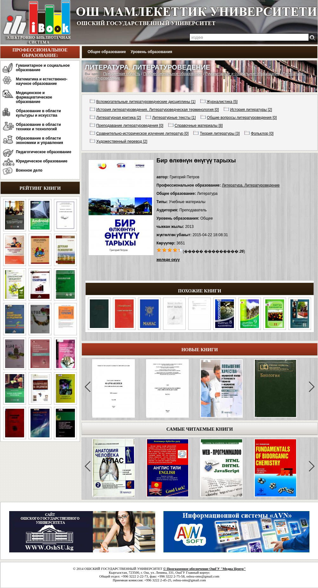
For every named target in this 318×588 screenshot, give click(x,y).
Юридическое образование (42, 161)
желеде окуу (168, 259)
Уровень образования (151, 52)
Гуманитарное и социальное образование (43, 67)
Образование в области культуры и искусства (38, 113)
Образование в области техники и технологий (38, 126)
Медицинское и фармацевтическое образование (34, 97)
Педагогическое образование (43, 152)
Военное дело (29, 170)
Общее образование (107, 52)
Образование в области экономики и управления (39, 140)
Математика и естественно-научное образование (41, 81)
